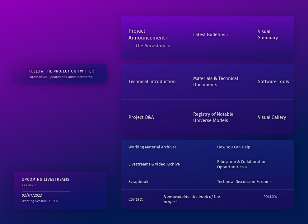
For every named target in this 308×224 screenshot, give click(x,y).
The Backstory (150, 46)
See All (27, 185)
